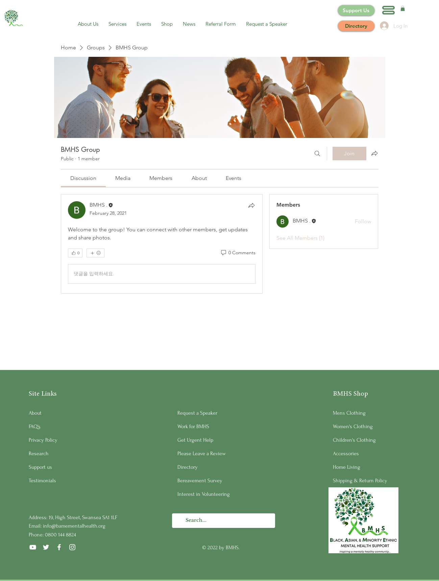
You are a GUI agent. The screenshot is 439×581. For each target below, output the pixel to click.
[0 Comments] (237, 253)
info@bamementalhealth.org (74, 526)
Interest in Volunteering (203, 494)
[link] (83, 178)
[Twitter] (46, 547)
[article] (162, 244)
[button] (388, 10)
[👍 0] (75, 253)
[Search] (317, 153)
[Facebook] (59, 547)
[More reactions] (95, 253)
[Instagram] (72, 547)
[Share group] (374, 153)
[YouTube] (33, 547)
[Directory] (356, 26)
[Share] (251, 205)
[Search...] (223, 520)
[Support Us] (356, 10)
